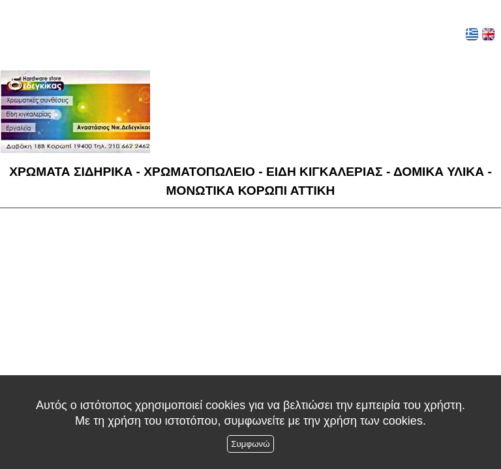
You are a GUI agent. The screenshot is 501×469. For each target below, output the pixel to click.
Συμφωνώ (250, 444)
